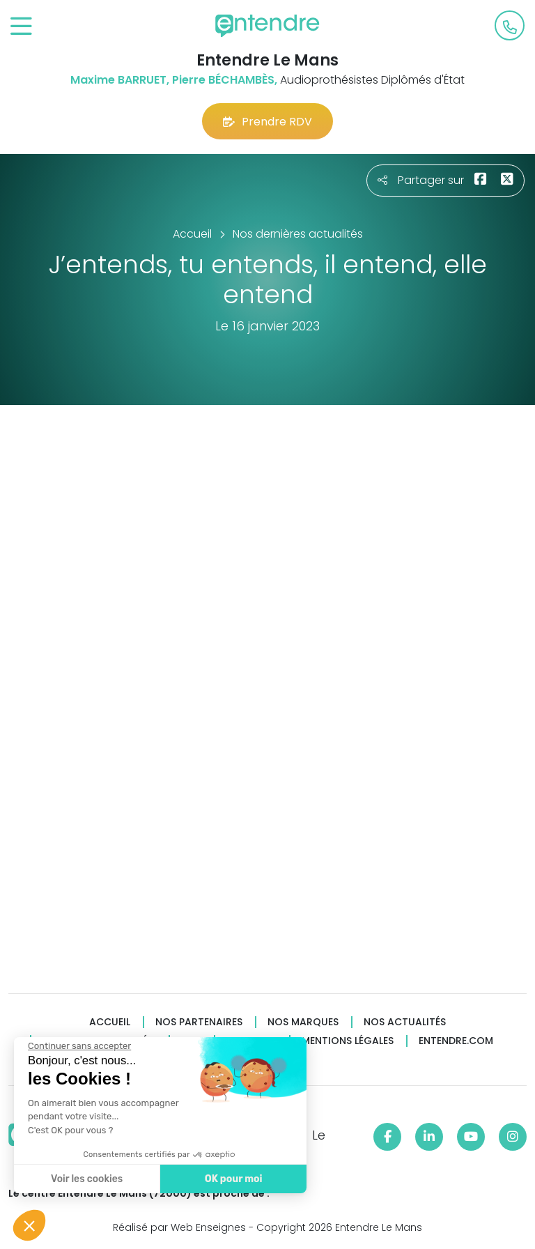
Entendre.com (456, 1041)
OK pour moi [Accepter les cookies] (232, 1179)
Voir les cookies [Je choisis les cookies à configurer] (85, 1179)
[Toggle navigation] (21, 27)
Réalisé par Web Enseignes (179, 1227)
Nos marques (303, 1022)
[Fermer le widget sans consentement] (78, 1046)
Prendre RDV (267, 122)
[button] (29, 1225)
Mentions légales (348, 1041)
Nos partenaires (198, 1022)
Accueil (109, 1022)
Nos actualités (405, 1022)
